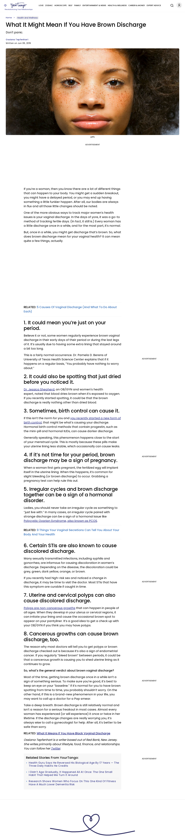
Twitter (55, 748)
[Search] (171, 5)
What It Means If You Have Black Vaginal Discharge (73, 733)
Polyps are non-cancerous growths (49, 608)
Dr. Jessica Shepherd (39, 389)
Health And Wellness (27, 17)
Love (41, 5)
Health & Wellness (117, 5)
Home (9, 17)
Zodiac (49, 5)
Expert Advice (154, 5)
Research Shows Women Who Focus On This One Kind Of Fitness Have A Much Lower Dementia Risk (72, 783)
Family (77, 5)
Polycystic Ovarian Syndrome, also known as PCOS (60, 521)
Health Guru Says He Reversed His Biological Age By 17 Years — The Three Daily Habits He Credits (74, 764)
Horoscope (60, 5)
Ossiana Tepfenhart (17, 39)
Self (70, 5)
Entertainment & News (94, 5)
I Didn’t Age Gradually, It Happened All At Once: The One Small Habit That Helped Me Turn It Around (70, 773)
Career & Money (136, 5)
